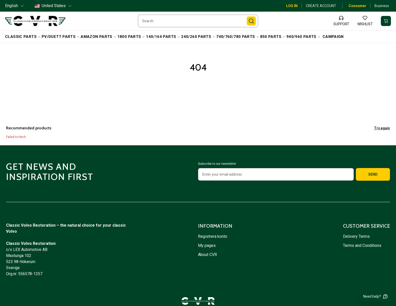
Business (382, 6)
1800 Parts (131, 36)
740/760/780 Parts (237, 36)
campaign (333, 36)
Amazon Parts (98, 36)
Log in (292, 6)
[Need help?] (375, 296)
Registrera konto (212, 236)
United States (53, 5)
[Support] (341, 21)
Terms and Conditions (362, 245)
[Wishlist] (365, 21)
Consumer (357, 6)
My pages (207, 245)
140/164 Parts (163, 36)
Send (373, 174)
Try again (382, 128)
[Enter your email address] (276, 174)
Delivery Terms (357, 236)
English (14, 5)
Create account (321, 6)
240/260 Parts (198, 36)
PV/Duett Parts (61, 36)
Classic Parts (23, 36)
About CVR (207, 254)
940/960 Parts (303, 36)
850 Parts (272, 36)
